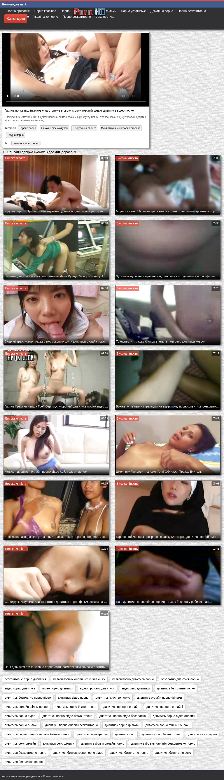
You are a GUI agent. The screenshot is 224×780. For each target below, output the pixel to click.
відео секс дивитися (136, 688)
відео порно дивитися (57, 688)
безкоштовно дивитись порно (133, 679)
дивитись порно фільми (121, 725)
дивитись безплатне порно (176, 688)
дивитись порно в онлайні (164, 706)
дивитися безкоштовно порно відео (78, 752)
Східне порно (15, 134)
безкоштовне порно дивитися (25, 679)
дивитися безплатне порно (129, 752)
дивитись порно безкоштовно (75, 706)
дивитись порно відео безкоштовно (67, 716)
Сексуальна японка (84, 128)
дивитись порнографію (92, 734)
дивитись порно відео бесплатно (122, 716)
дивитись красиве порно (113, 697)
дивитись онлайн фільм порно (26, 706)
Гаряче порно (27, 128)
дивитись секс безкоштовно (162, 734)
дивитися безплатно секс (173, 752)
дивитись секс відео (202, 734)
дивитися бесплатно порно (24, 762)
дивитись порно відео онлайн (173, 716)
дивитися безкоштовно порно (25, 752)
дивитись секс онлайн (20, 743)
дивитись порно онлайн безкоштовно (71, 725)
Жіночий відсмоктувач (54, 128)
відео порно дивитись (20, 688)
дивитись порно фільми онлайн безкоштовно (37, 734)
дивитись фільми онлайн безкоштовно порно (163, 743)
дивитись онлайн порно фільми (159, 697)
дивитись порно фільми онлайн (167, 725)
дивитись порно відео (20, 716)
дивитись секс (125, 734)
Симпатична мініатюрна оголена (120, 128)
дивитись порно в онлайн (121, 706)
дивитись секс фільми (58, 743)
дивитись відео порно (26, 143)
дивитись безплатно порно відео (28, 697)
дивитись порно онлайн (21, 725)
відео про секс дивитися (97, 688)
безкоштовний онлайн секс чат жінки (79, 679)
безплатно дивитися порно (180, 679)
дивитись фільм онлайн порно (102, 743)
